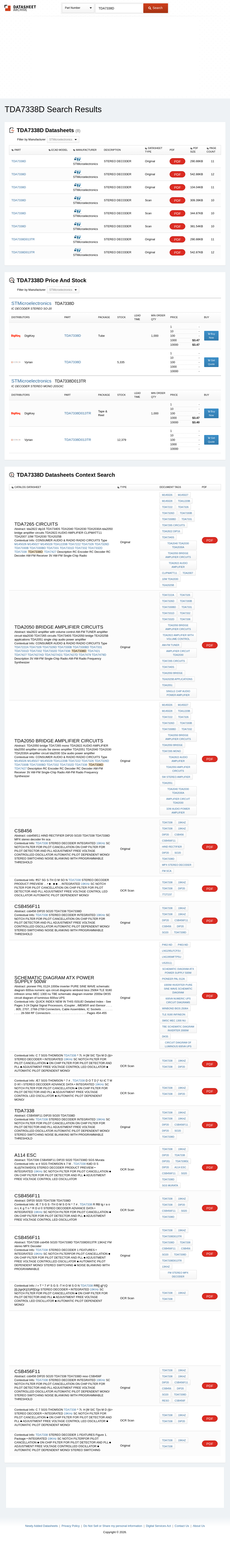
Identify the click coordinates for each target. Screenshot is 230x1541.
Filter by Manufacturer (31, 139)
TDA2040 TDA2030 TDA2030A (178, 545)
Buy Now (211, 335)
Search (155, 8)
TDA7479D (99, 654)
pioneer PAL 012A (173, 978)
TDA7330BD (37, 548)
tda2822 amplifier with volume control (178, 637)
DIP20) (166, 1161)
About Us (199, 1526)
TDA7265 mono (171, 751)
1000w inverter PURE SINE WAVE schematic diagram (178, 989)
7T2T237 (167, 894)
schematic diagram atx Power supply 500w (178, 971)
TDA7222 (74, 544)
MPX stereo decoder (176, 864)
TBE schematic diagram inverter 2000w (178, 1028)
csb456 (179, 834)
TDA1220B (60, 544)
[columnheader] (27, 150)
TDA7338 (20, 551)
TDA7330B (21, 548)
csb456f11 (168, 840)
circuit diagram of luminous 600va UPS (178, 1044)
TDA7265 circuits (173, 525)
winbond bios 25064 (175, 1008)
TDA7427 (50, 551)
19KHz (100, 843)
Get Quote (211, 362)
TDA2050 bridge (172, 673)
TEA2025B (168, 585)
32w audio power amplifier (178, 810)
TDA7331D (67, 548)
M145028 (46, 544)
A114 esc (180, 1167)
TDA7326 (88, 544)
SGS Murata (170, 1185)
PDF (177, 161)
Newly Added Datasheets (41, 1526)
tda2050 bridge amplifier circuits (178, 555)
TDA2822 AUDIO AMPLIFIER (178, 565)
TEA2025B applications (177, 679)
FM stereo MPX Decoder (178, 1274)
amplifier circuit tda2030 (178, 653)
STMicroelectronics (32, 303)
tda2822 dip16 (171, 531)
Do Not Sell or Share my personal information (112, 1526)
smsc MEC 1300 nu (174, 1020)
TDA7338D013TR (77, 413)
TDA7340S (168, 537)
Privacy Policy (71, 1526)
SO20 (178, 852)
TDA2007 (188, 573)
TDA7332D (95, 548)
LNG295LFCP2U (171, 950)
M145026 (20, 544)
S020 (184, 1173)
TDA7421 (94, 651)
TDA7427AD (35, 654)
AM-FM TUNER (170, 645)
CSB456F (180, 1400)
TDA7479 (85, 654)
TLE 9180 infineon (173, 1014)
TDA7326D (102, 544)
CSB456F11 (181, 920)
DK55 (165, 1036)
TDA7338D (72, 335)
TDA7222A (21, 647)
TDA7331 (52, 548)
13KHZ (166, 1266)
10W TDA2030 (170, 579)
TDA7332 (81, 548)
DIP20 (165, 834)
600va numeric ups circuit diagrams (178, 1000)
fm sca (166, 871)
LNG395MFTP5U (171, 956)
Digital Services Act (158, 1526)
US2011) (167, 963)
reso (165, 1400)
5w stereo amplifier (176, 777)
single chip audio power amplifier (178, 693)
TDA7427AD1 (54, 654)
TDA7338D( (181, 1161)
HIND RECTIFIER (172, 846)
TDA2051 (167, 685)
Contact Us (182, 1526)
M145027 (33, 544)
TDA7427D (70, 654)
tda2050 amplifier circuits (178, 769)
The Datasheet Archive (20, 8)
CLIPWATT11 (169, 573)
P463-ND (183, 944)
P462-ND (167, 944)
